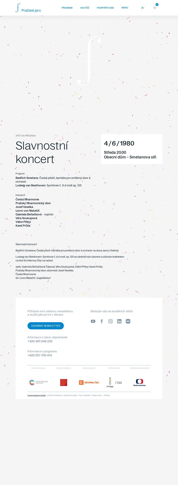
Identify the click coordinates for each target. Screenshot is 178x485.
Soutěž (84, 7)
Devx (81, 395)
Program (67, 7)
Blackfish (87, 395)
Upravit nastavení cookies (36, 395)
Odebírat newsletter (45, 325)
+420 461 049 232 (39, 341)
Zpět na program (25, 135)
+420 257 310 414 (39, 355)
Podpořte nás (105, 7)
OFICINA (107, 395)
